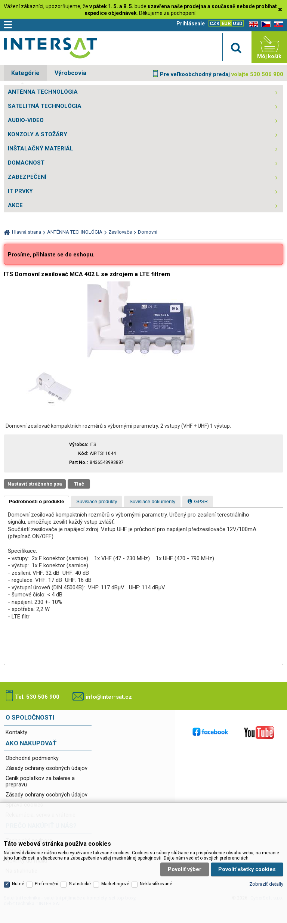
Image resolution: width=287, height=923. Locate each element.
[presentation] (36, 501)
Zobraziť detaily (266, 867)
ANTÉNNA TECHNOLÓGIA (43, 91)
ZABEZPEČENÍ (27, 177)
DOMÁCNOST (26, 162)
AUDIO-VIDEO (26, 120)
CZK (214, 23)
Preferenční (46, 867)
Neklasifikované (156, 867)
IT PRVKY (20, 191)
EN (252, 24)
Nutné (18, 867)
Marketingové (115, 867)
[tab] (36, 502)
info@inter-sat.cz (109, 696)
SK (277, 24)
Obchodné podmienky (32, 758)
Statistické (80, 867)
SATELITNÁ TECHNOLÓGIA (44, 106)
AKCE (15, 205)
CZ (265, 24)
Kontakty (16, 732)
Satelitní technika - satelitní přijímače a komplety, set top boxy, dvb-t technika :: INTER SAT (50, 49)
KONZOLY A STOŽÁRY (37, 134)
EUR (226, 23)
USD (238, 23)
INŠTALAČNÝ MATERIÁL (40, 148)
